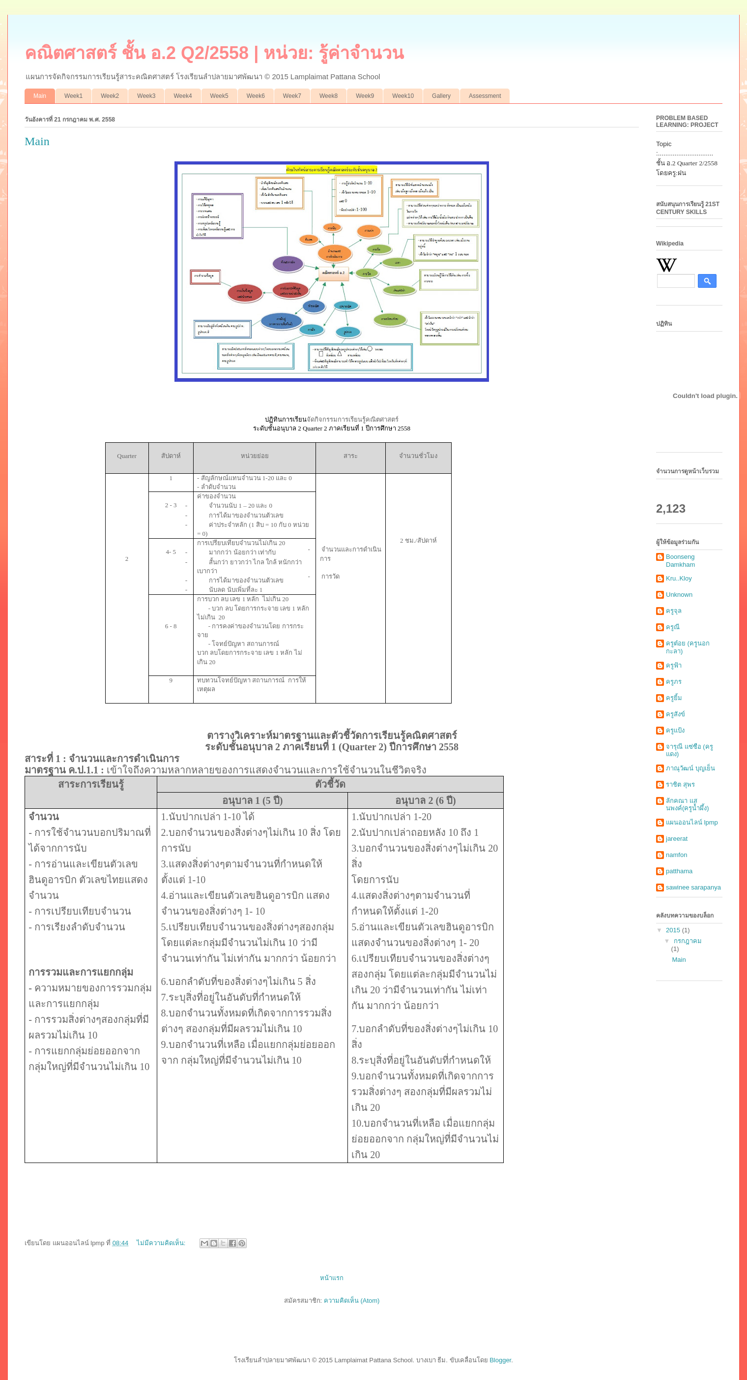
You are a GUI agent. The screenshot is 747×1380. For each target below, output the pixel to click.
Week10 (403, 95)
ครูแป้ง (675, 730)
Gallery (441, 95)
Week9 (365, 95)
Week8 (328, 95)
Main (39, 95)
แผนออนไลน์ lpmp (692, 822)
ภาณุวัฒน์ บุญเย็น (690, 768)
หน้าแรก (332, 1278)
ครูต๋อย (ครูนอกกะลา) (688, 647)
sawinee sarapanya (693, 887)
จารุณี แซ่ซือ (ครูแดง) (689, 750)
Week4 (182, 95)
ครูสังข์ (675, 714)
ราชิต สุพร (680, 784)
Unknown (679, 594)
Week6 (256, 95)
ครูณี (673, 627)
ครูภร (674, 681)
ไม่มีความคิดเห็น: (162, 1243)
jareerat (677, 838)
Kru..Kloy (679, 578)
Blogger (500, 1360)
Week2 (110, 95)
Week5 (219, 95)
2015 (674, 930)
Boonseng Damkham (680, 560)
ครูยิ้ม (674, 698)
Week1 (73, 95)
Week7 (292, 95)
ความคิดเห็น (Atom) (352, 1300)
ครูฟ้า (674, 665)
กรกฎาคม (688, 941)
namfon (676, 855)
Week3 (146, 95)
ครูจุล (674, 610)
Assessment (485, 95)
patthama (679, 871)
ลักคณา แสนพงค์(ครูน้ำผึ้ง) (687, 804)
